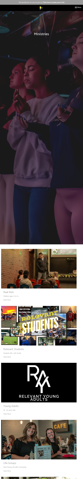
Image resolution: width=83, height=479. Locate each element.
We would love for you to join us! (42, 2)
